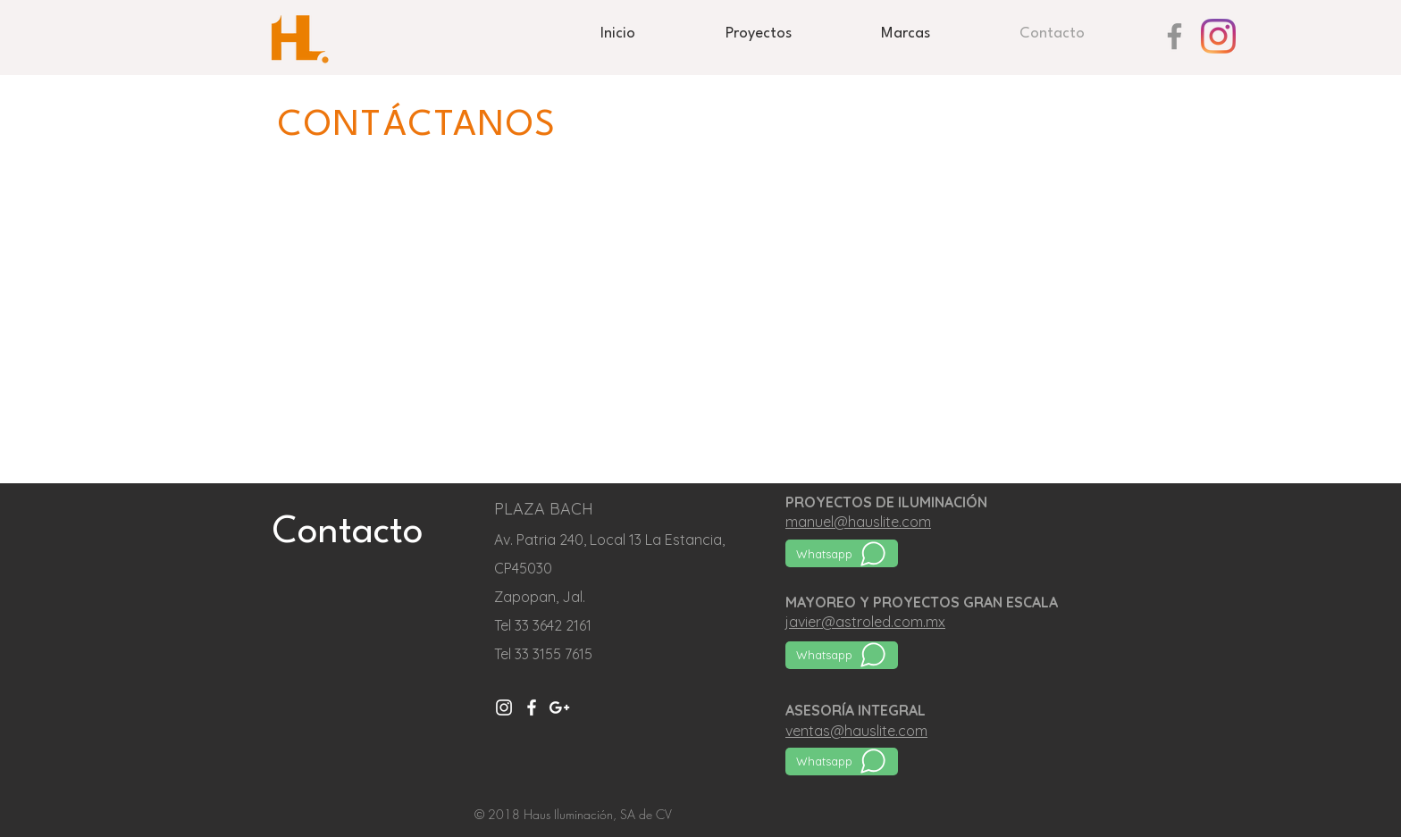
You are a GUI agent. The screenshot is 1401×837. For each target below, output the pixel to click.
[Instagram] (1218, 36)
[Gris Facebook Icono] (1174, 36)
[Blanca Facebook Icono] (531, 707)
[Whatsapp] (841, 553)
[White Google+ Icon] (559, 707)
